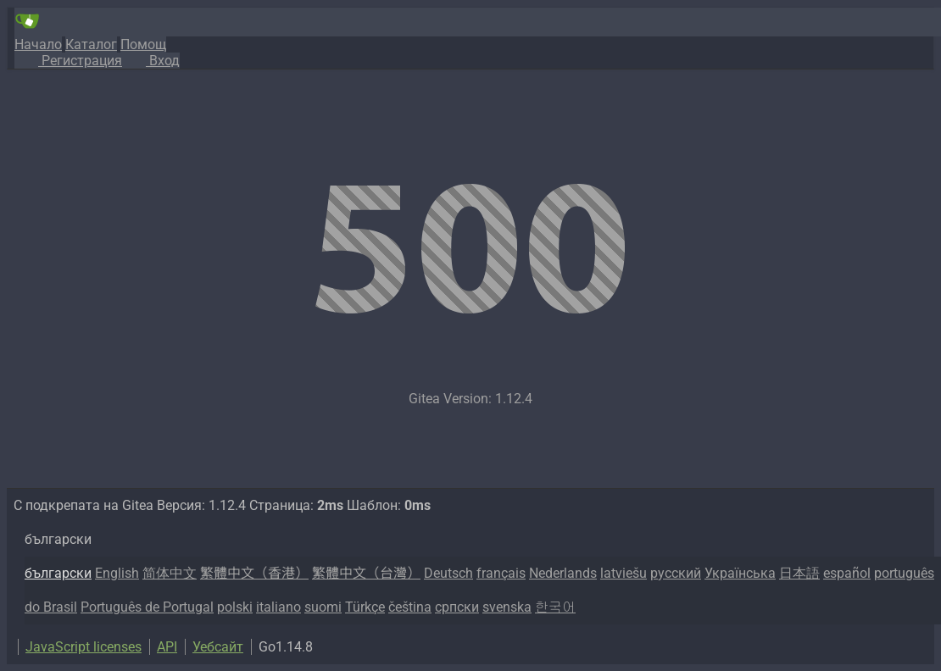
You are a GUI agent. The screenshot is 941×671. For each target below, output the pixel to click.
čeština (410, 607)
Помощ (143, 44)
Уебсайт (217, 647)
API (167, 647)
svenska (507, 607)
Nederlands (563, 573)
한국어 (555, 607)
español (847, 573)
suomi (323, 607)
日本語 (799, 573)
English (117, 573)
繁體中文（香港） (254, 573)
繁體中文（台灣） (366, 573)
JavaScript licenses (83, 647)
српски (457, 607)
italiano (278, 607)
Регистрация (68, 61)
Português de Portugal (147, 607)
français (501, 573)
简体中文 (169, 573)
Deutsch (448, 573)
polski (235, 607)
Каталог (91, 44)
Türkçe (365, 607)
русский (675, 573)
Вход (151, 61)
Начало (38, 44)
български (58, 573)
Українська (740, 573)
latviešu (623, 573)
